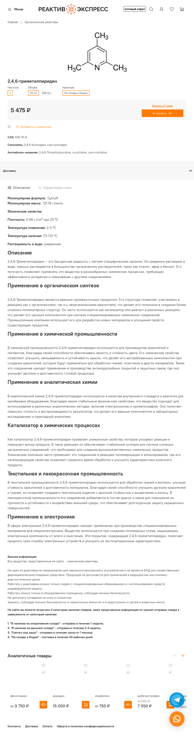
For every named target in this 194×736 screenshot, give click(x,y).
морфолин (107, 699)
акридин (59, 699)
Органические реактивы (41, 22)
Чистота (13, 87)
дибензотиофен (157, 699)
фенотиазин (16, 699)
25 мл (33, 93)
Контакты (14, 726)
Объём (32, 87)
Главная (13, 22)
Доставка (31, 726)
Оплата (47, 726)
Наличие (68, 87)
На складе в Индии (76, 93)
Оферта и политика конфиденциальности (85, 726)
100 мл (46, 93)
